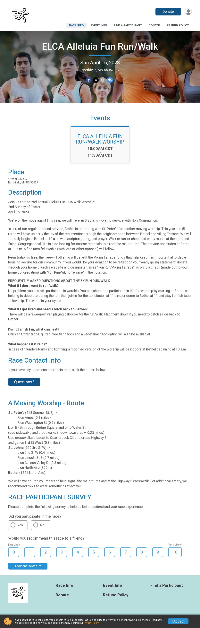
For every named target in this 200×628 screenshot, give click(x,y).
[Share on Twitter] (96, 80)
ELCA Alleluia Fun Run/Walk (100, 46)
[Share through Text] (110, 80)
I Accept (178, 621)
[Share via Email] (102, 80)
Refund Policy (178, 25)
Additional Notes (27, 568)
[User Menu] (188, 11)
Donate (168, 11)
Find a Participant (128, 25)
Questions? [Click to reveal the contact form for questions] (24, 384)
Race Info (76, 25)
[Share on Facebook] (89, 80)
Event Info (99, 25)
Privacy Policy (91, 622)
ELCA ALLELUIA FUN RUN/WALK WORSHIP (100, 141)
